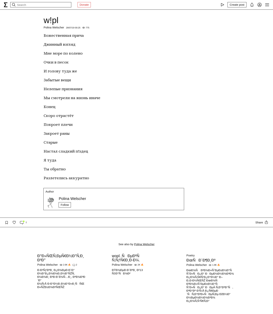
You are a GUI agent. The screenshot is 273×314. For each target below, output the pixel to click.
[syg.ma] (6, 4)
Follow (65, 204)
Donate (84, 4)
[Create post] (237, 4)
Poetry (190, 255)
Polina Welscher (54, 27)
